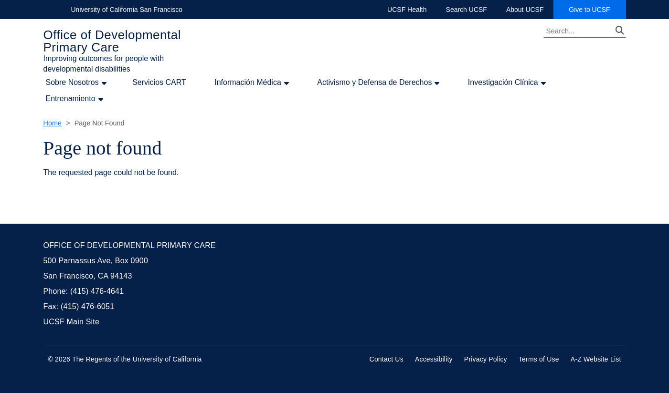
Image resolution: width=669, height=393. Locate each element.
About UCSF (525, 9)
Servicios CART (159, 82)
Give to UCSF (597, 9)
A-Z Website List (596, 359)
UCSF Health (406, 9)
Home (52, 123)
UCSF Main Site (71, 322)
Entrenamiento (71, 99)
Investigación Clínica (503, 82)
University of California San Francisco (126, 9)
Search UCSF (466, 9)
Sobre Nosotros (72, 82)
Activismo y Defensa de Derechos (374, 82)
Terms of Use (539, 359)
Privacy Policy (485, 359)
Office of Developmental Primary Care (112, 41)
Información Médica (247, 82)
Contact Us (387, 359)
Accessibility (434, 359)
